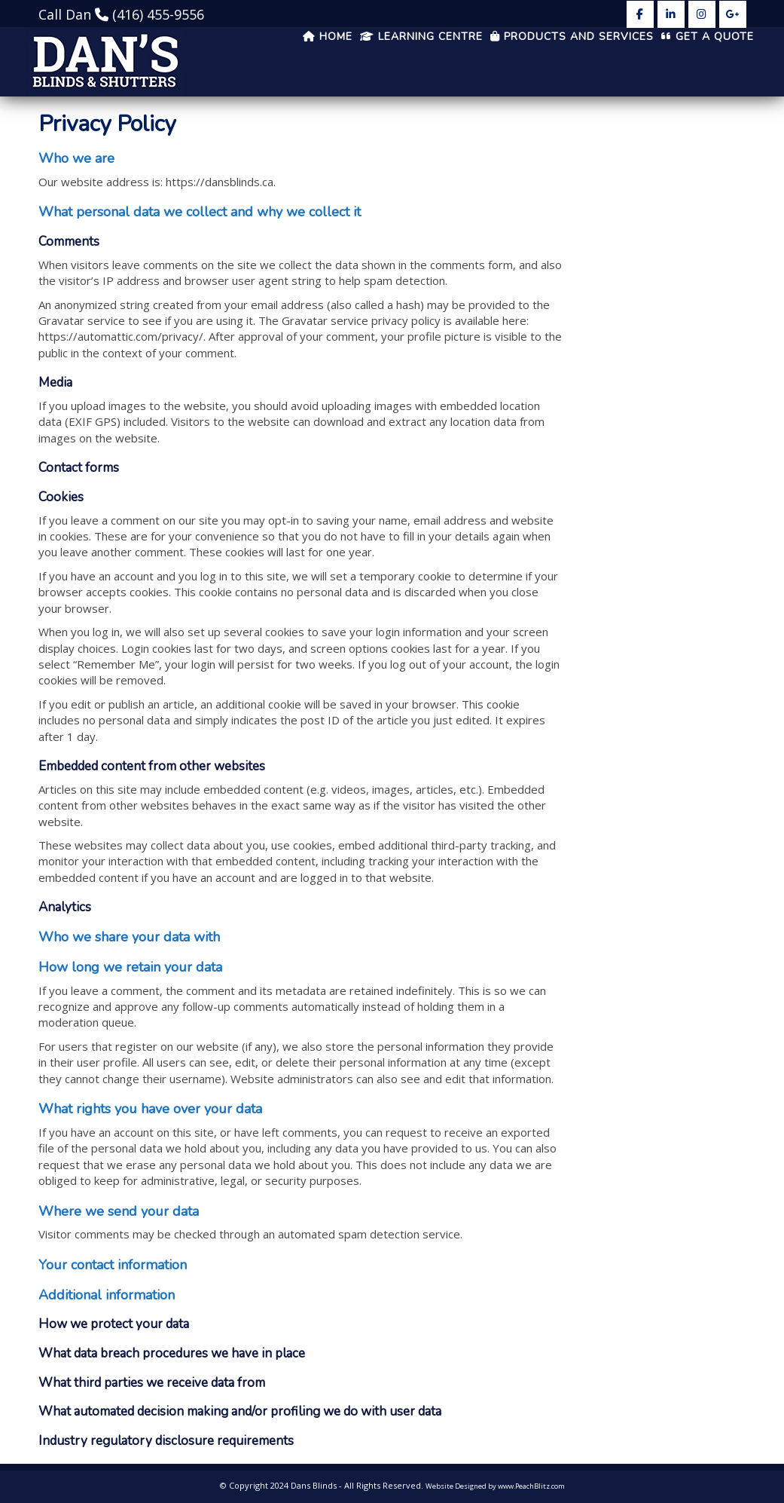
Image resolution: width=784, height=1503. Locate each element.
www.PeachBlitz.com (531, 1486)
